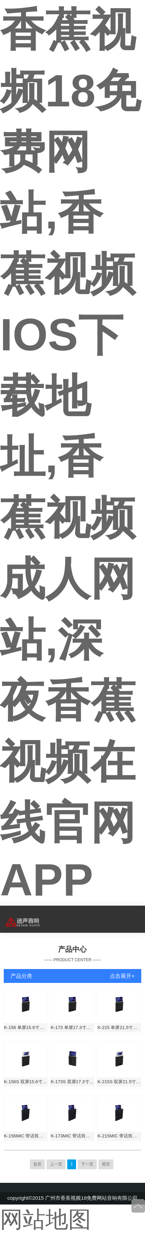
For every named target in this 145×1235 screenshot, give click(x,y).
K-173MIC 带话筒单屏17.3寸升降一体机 (72, 1135)
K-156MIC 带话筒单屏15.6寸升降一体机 (26, 1135)
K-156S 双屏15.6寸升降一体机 (26, 1081)
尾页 (106, 1164)
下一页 (87, 1164)
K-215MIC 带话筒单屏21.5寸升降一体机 (119, 1135)
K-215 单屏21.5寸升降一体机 (119, 1027)
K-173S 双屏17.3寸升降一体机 (72, 1081)
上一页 (56, 1164)
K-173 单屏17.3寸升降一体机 (72, 1027)
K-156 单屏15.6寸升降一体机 (26, 1027)
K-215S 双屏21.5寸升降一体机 (119, 1081)
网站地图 (45, 1219)
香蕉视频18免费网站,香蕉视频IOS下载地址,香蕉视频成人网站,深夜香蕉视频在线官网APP (70, 454)
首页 (37, 1164)
